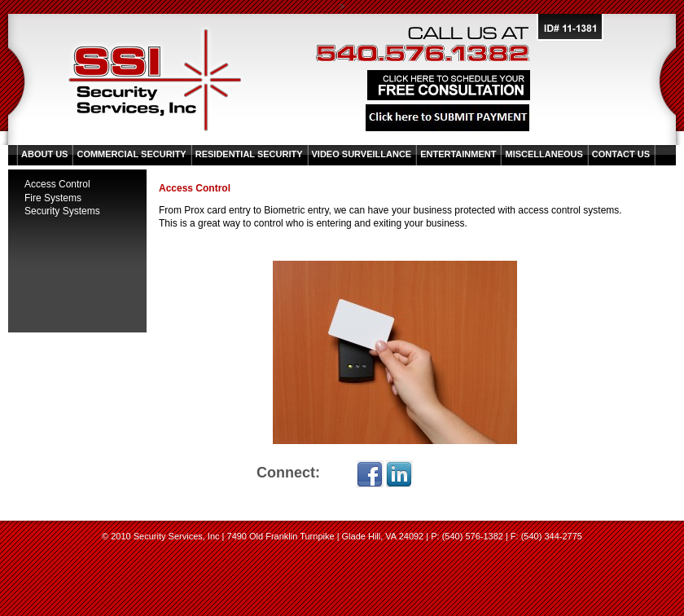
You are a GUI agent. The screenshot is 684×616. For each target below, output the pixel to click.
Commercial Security (131, 154)
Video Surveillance (362, 154)
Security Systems (62, 211)
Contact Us (621, 154)
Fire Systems (52, 198)
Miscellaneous (543, 154)
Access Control (57, 184)
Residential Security (249, 154)
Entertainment (458, 154)
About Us (44, 154)
